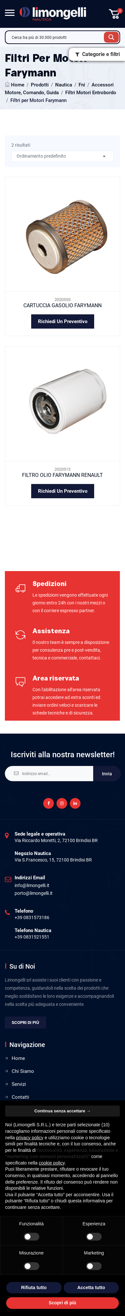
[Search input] (56, 37)
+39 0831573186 (32, 917)
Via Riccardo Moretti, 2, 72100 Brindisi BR (56, 840)
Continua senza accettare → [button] (62, 1110)
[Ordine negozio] (62, 156)
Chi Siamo (23, 1071)
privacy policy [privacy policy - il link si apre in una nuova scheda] (29, 1137)
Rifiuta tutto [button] (34, 1287)
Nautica (63, 85)
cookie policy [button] (52, 1162)
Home (17, 85)
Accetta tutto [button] (91, 1287)
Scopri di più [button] (62, 1302)
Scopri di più (25, 1022)
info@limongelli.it (32, 885)
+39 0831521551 (32, 936)
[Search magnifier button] (111, 37)
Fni (82, 85)
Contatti (20, 1097)
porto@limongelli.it (34, 893)
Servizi (19, 1084)
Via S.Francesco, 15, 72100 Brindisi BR (53, 859)
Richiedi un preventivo (62, 321)
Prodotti (40, 85)
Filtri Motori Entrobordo (90, 93)
